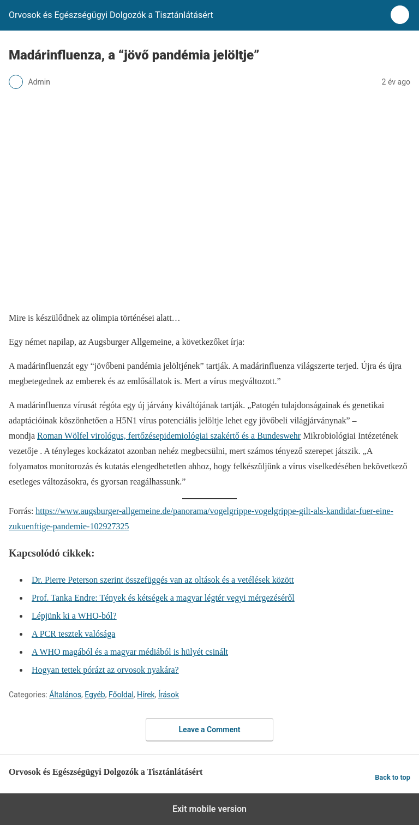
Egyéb (95, 694)
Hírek (146, 694)
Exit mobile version (209, 809)
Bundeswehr (279, 435)
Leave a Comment (210, 729)
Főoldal (121, 694)
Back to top (392, 777)
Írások (168, 694)
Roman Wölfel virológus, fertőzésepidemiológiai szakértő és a (147, 435)
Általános (65, 694)
